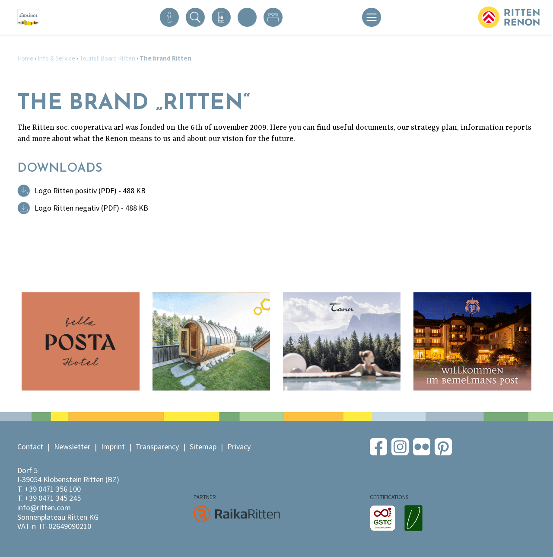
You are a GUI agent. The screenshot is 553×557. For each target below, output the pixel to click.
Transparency (157, 446)
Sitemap (203, 446)
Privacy (239, 446)
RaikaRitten (237, 513)
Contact (30, 446)
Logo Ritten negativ (91, 208)
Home (25, 58)
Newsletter (72, 446)
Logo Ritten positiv (90, 190)
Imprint (113, 446)
